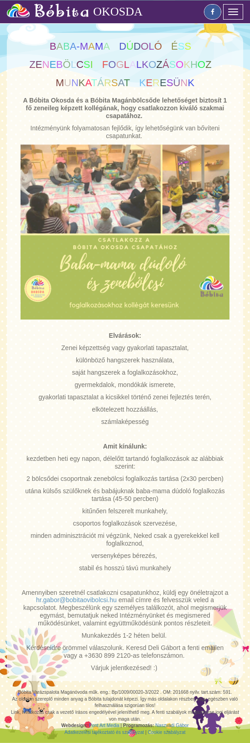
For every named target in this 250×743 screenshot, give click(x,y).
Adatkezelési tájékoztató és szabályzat (104, 732)
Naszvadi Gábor (172, 725)
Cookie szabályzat (167, 732)
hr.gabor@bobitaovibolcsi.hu (76, 600)
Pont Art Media (104, 725)
